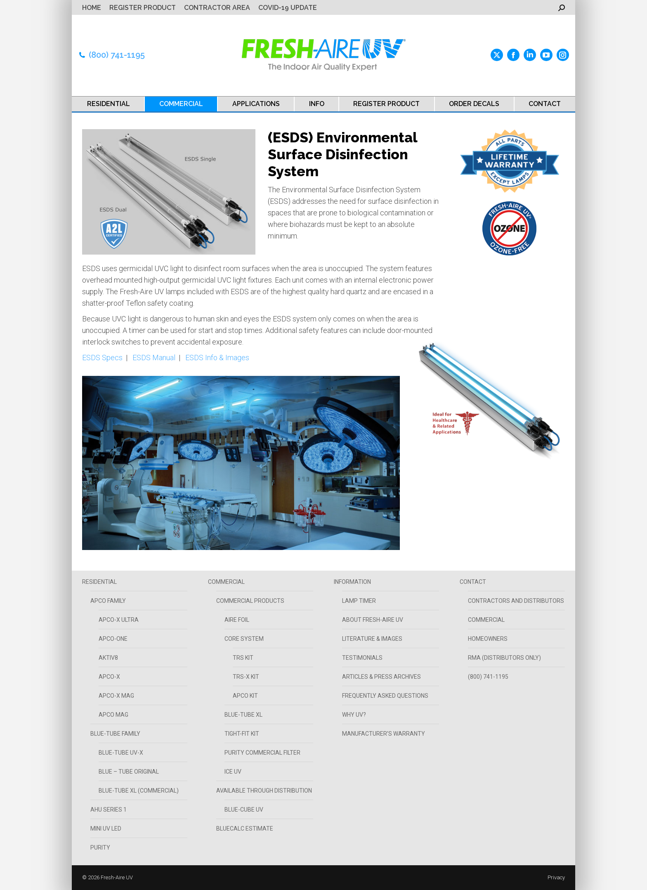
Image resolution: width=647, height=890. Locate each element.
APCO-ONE (113, 638)
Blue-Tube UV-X (121, 752)
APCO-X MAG (116, 695)
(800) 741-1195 (117, 55)
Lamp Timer (359, 600)
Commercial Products (250, 600)
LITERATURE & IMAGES (372, 638)
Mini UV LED (105, 828)
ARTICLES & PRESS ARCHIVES (381, 676)
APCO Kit (245, 695)
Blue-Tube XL (243, 714)
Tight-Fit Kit (241, 733)
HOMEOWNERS (488, 638)
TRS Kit (243, 657)
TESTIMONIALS (362, 657)
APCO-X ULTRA (119, 619)
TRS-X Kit (246, 676)
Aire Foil (236, 619)
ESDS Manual (153, 357)
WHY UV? (354, 714)
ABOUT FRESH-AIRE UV (372, 619)
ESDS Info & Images (217, 357)
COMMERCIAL (226, 581)
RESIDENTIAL (99, 581)
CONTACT (473, 581)
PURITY (100, 847)
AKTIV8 (108, 657)
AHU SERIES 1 (108, 809)
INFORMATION (352, 581)
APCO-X (109, 676)
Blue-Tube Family (115, 733)
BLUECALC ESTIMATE (244, 828)
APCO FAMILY (108, 600)
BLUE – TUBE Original (129, 771)
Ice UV (232, 771)
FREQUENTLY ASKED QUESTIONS (385, 695)
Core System (244, 638)
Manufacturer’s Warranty (383, 733)
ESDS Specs (102, 357)
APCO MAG (113, 714)
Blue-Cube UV (243, 809)
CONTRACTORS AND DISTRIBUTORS (516, 600)
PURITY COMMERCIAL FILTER (262, 752)
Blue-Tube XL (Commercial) (139, 790)
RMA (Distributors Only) (504, 657)
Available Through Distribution (264, 790)
